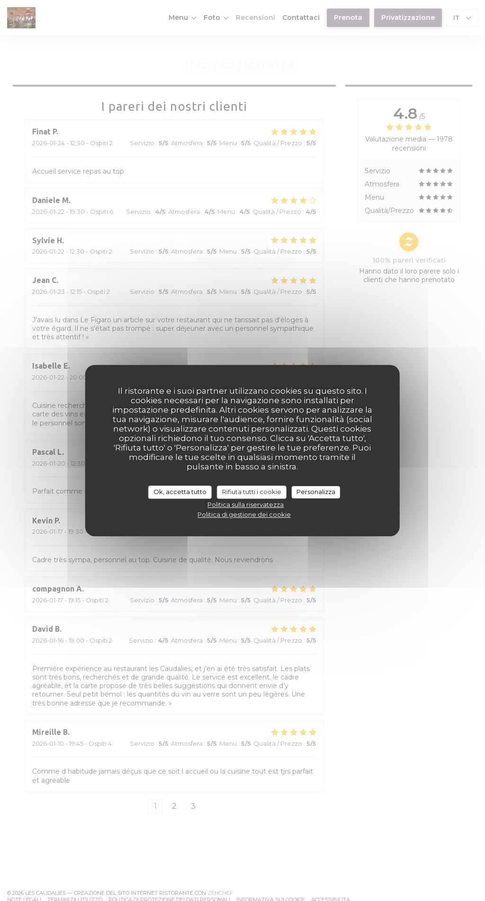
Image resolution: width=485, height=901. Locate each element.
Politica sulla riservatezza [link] (245, 504)
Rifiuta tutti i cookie (251, 491)
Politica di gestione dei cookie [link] (244, 514)
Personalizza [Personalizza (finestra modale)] (315, 491)
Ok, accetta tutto (180, 491)
